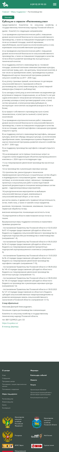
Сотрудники (6, 378)
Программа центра (8, 381)
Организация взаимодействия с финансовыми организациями (41, 393)
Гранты (4, 405)
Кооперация (6, 408)
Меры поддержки (18, 12)
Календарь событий (38, 375)
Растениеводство (7, 399)
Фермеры (34, 370)
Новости (33, 380)
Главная (5, 12)
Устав (3, 375)
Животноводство (7, 402)
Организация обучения (38, 390)
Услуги (33, 385)
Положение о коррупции (10, 389)
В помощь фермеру (10, 326)
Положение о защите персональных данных (14, 385)
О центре (6, 370)
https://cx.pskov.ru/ (10, 323)
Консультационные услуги (39, 397)
